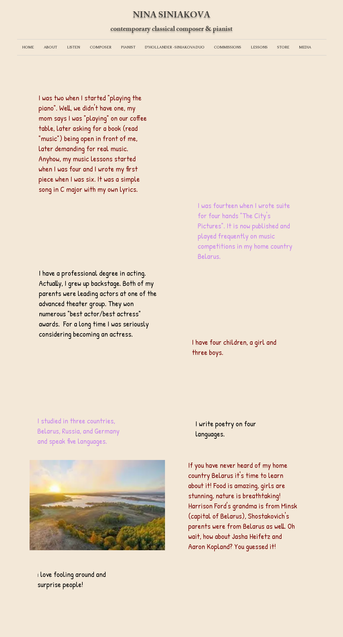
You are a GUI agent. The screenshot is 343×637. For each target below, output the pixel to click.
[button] (50, 47)
